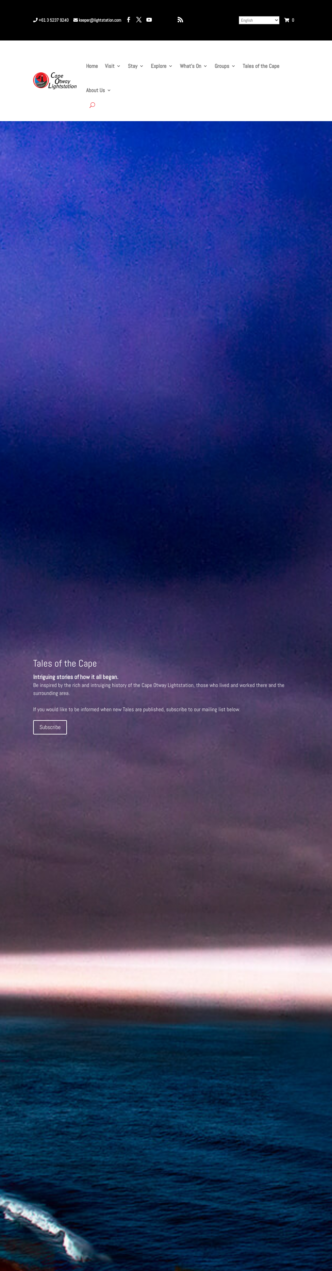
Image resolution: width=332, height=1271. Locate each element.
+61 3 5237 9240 (51, 20)
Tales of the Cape (261, 65)
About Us (95, 90)
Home (92, 65)
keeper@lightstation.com (97, 20)
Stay (132, 65)
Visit (109, 65)
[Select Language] (259, 20)
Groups (222, 65)
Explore (158, 65)
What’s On (190, 65)
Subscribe (50, 727)
